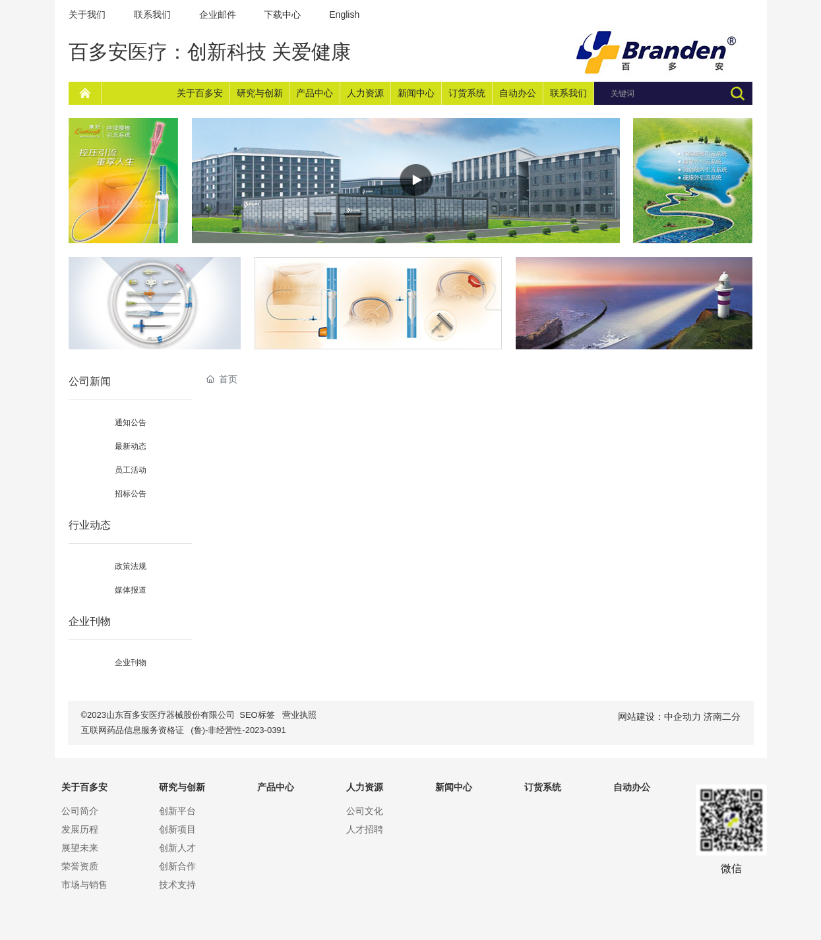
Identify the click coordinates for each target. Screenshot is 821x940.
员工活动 (130, 470)
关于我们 (87, 14)
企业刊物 (130, 662)
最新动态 (130, 446)
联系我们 (152, 14)
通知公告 (130, 422)
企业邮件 (217, 14)
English (344, 14)
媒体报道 (130, 590)
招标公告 (130, 493)
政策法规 (130, 566)
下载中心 (283, 14)
